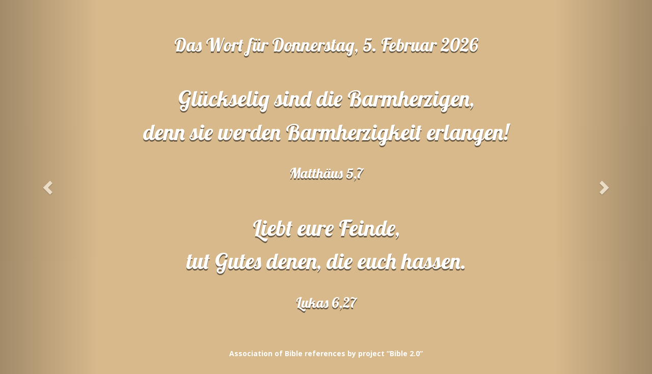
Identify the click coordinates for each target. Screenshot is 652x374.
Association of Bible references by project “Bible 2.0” (326, 353)
